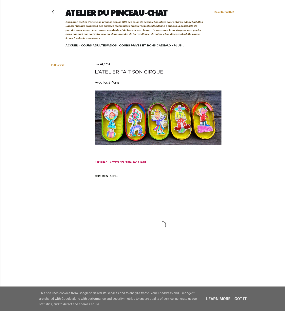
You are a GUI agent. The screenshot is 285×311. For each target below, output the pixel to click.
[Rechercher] (224, 12)
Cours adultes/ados (99, 45)
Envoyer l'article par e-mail (128, 161)
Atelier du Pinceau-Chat (116, 12)
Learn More (218, 298)
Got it (241, 298)
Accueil (72, 45)
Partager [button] (58, 64)
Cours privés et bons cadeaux (145, 45)
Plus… (179, 45)
